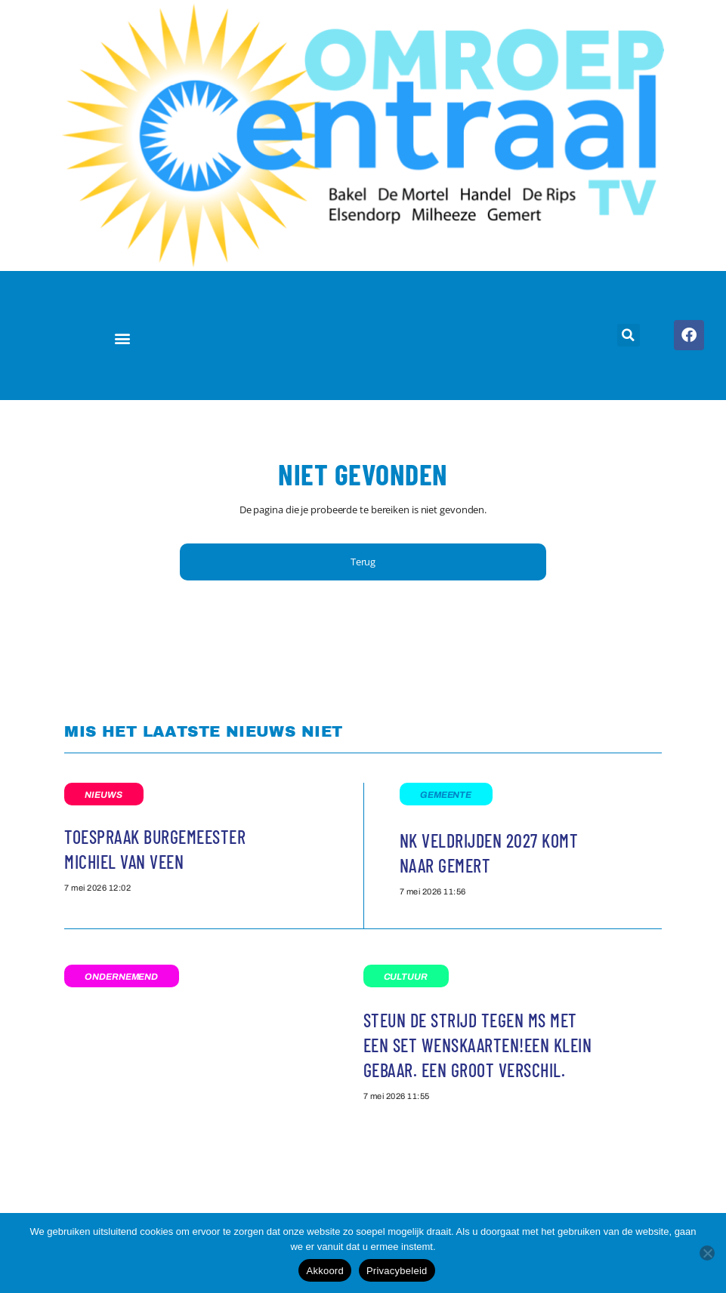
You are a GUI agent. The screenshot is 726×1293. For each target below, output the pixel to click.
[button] (122, 337)
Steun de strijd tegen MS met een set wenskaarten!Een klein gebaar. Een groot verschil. (477, 1045)
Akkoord (324, 1270)
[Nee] (707, 1253)
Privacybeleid (397, 1270)
